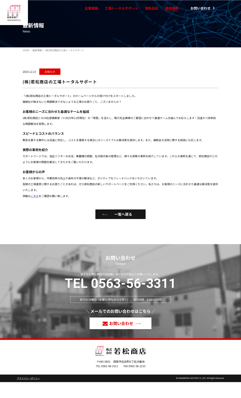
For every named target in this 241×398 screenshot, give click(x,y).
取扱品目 (151, 8)
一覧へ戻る (123, 230)
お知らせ (50, 88)
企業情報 (91, 8)
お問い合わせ (200, 8)
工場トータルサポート (121, 8)
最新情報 (171, 8)
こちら (35, 212)
